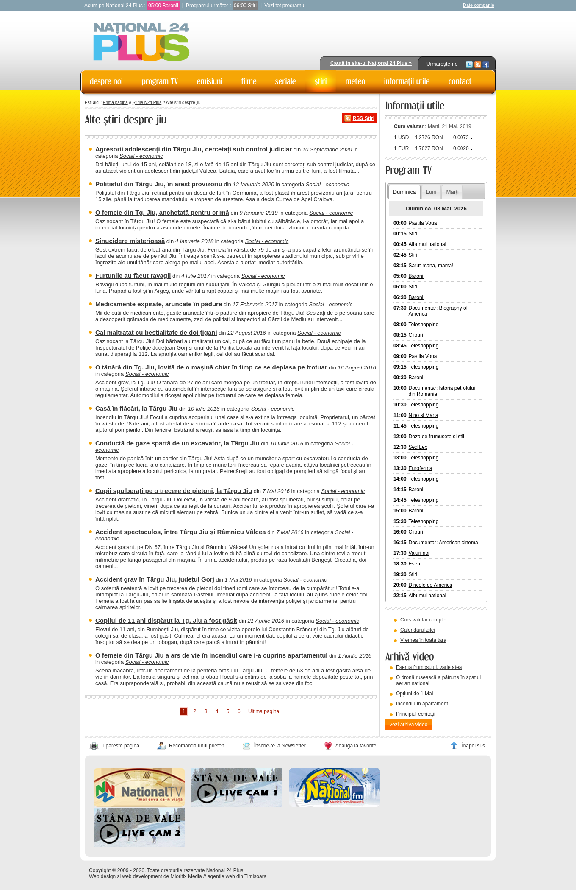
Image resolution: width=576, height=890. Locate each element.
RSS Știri (363, 118)
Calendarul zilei (417, 630)
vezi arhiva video (408, 725)
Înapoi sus (473, 746)
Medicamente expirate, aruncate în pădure (158, 304)
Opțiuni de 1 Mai (414, 694)
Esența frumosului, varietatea (429, 667)
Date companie (478, 5)
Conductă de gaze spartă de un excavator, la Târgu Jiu (177, 443)
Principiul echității (415, 714)
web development (142, 876)
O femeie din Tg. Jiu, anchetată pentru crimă (162, 212)
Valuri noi (419, 553)
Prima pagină (115, 102)
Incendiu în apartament (422, 704)
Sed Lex (418, 447)
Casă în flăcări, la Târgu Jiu (136, 408)
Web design (102, 876)
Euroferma (420, 468)
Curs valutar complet (423, 620)
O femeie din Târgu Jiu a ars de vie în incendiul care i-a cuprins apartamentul (211, 655)
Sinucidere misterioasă (130, 240)
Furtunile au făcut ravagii (133, 275)
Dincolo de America (430, 585)
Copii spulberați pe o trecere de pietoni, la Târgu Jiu (173, 490)
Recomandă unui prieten (196, 746)
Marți (452, 192)
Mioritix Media (186, 876)
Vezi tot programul (284, 5)
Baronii (170, 5)
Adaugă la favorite (356, 746)
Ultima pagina (263, 711)
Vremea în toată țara (423, 640)
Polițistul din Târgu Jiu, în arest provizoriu (158, 184)
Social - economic (141, 156)
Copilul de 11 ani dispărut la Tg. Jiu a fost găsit (166, 620)
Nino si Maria (423, 415)
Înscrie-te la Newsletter (280, 746)
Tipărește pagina (120, 746)
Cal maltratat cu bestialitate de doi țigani (156, 332)
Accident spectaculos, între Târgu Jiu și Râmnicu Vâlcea (180, 531)
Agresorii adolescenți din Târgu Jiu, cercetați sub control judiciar (193, 149)
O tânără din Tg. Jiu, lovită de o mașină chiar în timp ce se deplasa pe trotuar (211, 367)
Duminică (404, 192)
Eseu (414, 564)
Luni (431, 192)
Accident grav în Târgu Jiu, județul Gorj (154, 579)
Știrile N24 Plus (147, 102)
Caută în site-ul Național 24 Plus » (371, 63)
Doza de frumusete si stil (436, 436)
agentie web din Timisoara (237, 876)
